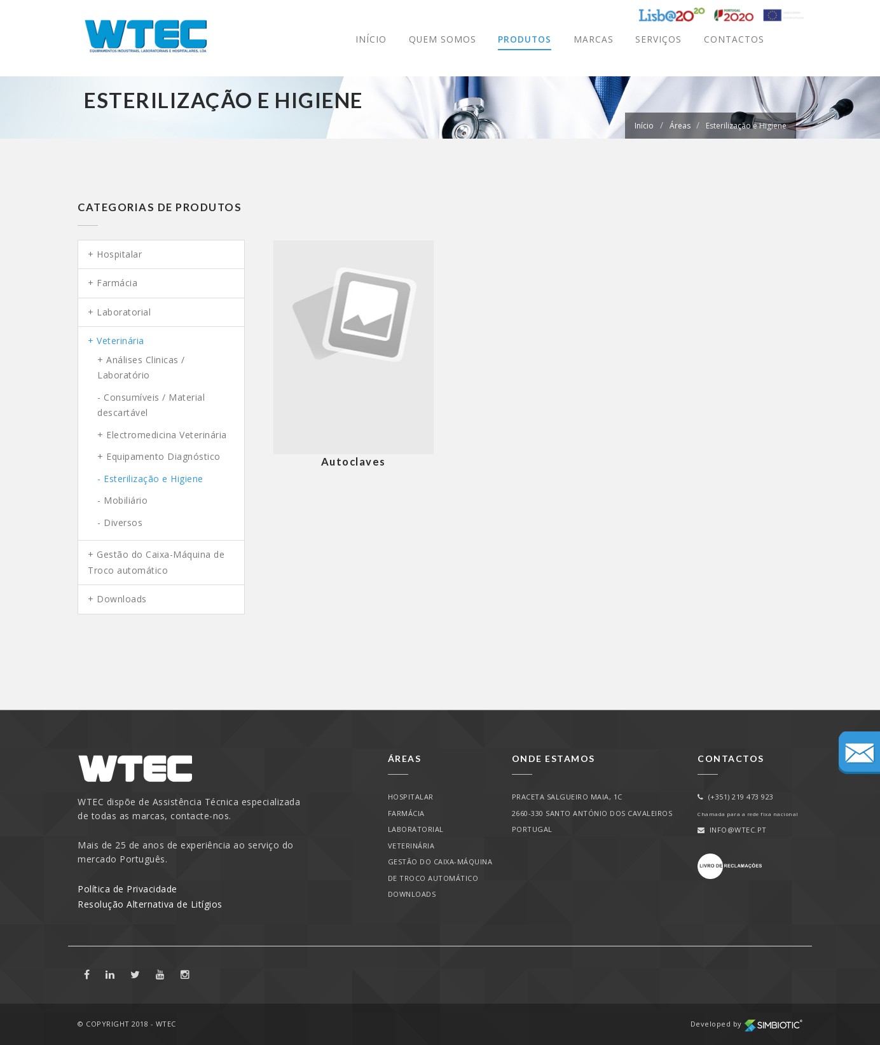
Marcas (594, 39)
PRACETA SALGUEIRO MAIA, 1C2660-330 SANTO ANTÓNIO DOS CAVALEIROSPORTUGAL (592, 813)
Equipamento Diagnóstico (163, 456)
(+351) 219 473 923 (736, 796)
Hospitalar (119, 254)
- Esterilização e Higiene (150, 479)
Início (369, 39)
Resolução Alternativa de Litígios (150, 904)
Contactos (734, 39)
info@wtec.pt (732, 829)
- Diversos (119, 522)
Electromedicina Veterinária (166, 435)
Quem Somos (442, 39)
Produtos (524, 39)
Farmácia (117, 283)
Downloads (122, 599)
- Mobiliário (122, 500)
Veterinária (120, 341)
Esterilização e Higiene (746, 125)
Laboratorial (124, 312)
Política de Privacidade (127, 889)
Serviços (658, 39)
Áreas (680, 125)
